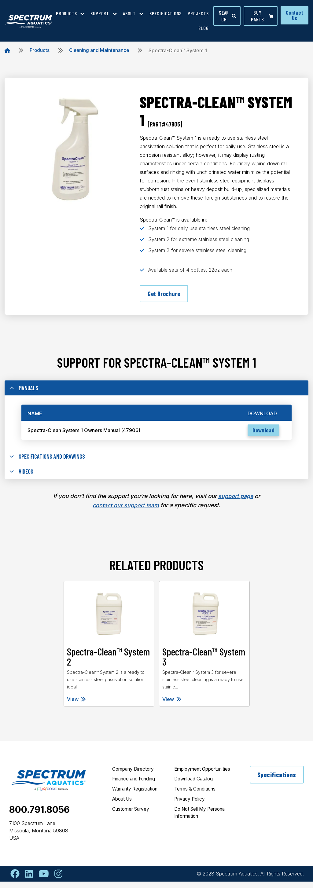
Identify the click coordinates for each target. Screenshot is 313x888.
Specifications (276, 781)
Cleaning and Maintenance (100, 50)
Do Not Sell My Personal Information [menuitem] (199, 828)
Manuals (24, 390)
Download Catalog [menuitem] (195, 794)
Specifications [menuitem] (165, 13)
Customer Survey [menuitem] (132, 817)
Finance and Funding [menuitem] (136, 786)
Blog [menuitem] (203, 28)
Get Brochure (165, 294)
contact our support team (125, 511)
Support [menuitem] (99, 13)
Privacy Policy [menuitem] (190, 814)
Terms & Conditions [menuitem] (196, 804)
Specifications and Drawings (49, 460)
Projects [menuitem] (198, 13)
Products (40, 50)
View (76, 706)
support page (235, 502)
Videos (22, 477)
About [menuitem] (129, 13)
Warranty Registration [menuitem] (137, 797)
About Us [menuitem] (123, 807)
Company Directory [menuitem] (135, 776)
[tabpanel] (108, 650)
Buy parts (262, 15)
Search (228, 15)
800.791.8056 (39, 815)
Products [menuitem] (66, 13)
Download (261, 434)
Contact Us (294, 15)
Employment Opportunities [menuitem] (189, 779)
